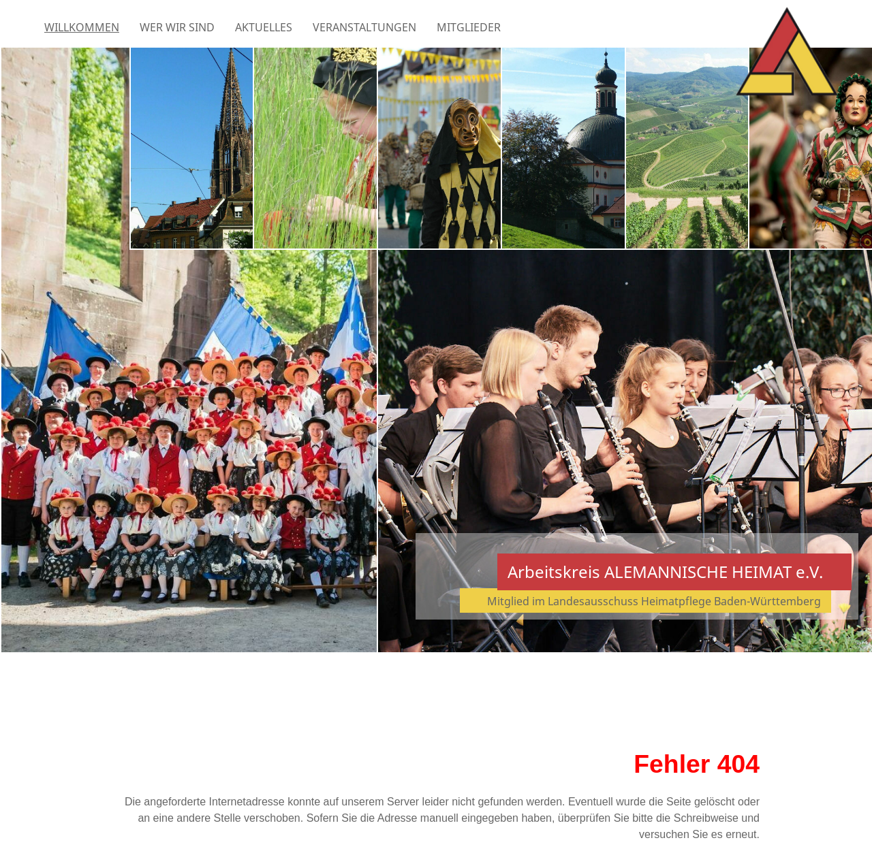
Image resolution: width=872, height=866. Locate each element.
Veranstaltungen (364, 27)
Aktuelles (263, 27)
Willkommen (81, 27)
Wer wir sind (177, 27)
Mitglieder (469, 27)
